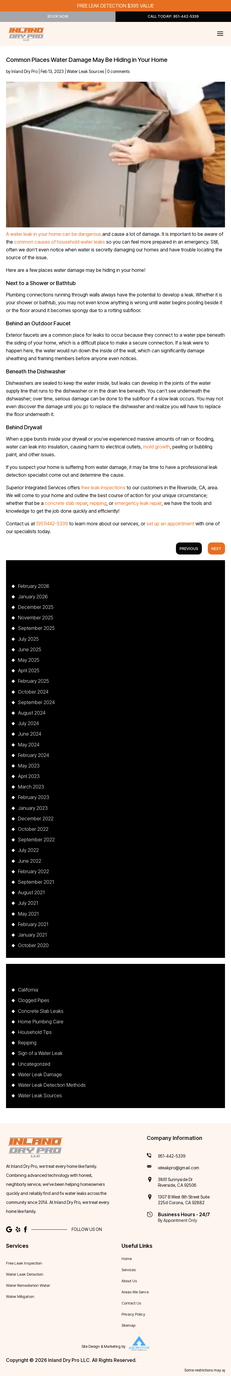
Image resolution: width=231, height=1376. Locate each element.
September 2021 (36, 882)
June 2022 (29, 861)
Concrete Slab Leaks (40, 1011)
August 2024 (31, 713)
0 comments (118, 71)
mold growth (156, 447)
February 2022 (33, 871)
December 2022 (36, 819)
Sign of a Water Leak (40, 1053)
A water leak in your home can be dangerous (53, 234)
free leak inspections (103, 487)
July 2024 (28, 723)
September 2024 (36, 702)
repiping (98, 503)
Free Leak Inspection (24, 1263)
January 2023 (33, 808)
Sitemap (128, 1325)
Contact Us (131, 1303)
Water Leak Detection (24, 1274)
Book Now (58, 16)
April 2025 (28, 670)
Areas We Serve (135, 1292)
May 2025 (28, 660)
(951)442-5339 (52, 524)
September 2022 (36, 840)
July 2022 (28, 850)
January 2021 (32, 935)
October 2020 (33, 945)
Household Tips (35, 1032)
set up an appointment (170, 524)
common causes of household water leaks (59, 242)
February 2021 (33, 924)
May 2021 (28, 914)
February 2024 (33, 755)
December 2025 (36, 607)
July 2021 (28, 903)
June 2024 (29, 734)
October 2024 (33, 692)
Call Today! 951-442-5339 (173, 16)
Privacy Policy (133, 1314)
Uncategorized (34, 1064)
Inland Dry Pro (24, 71)
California (28, 990)
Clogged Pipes (33, 1000)
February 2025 (33, 681)
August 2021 (31, 892)
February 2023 (33, 797)
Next (216, 548)
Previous (189, 548)
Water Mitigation (20, 1296)
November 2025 (35, 618)
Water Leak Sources (85, 71)
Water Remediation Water (28, 1285)
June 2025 (29, 649)
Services (129, 1270)
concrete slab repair (66, 503)
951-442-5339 (172, 1156)
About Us (129, 1281)
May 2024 (28, 745)
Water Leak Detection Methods (52, 1085)
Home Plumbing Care (40, 1022)
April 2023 (29, 776)
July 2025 (28, 639)
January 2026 (33, 597)
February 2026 (33, 586)
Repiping (27, 1043)
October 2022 (33, 829)
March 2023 (31, 787)
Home (127, 1258)
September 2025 (36, 628)
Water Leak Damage (40, 1074)
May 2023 (29, 766)
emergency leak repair (138, 503)
